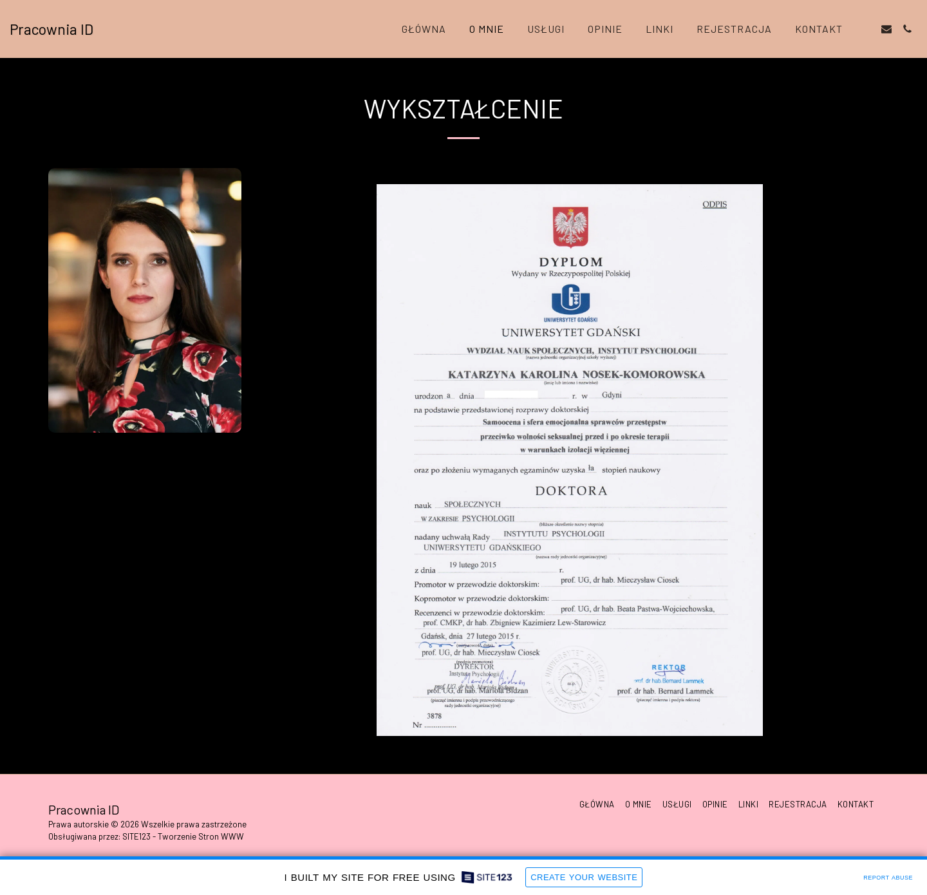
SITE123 (136, 836)
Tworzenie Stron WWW (201, 836)
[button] (866, 29)
